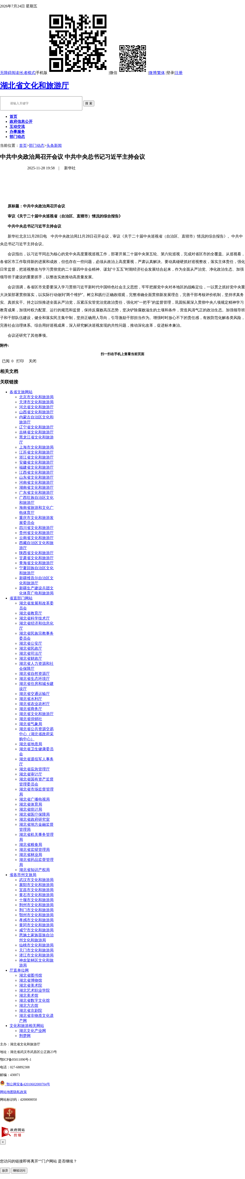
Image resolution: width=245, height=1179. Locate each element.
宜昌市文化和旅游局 (36, 890)
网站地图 (6, 1092)
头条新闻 (54, 145)
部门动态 (36, 145)
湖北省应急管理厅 (34, 769)
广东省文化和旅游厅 (36, 492)
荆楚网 (25, 1036)
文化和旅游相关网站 (27, 1026)
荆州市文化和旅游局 (36, 905)
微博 (152, 73)
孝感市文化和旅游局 (36, 920)
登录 (170, 73)
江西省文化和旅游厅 (36, 472)
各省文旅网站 (21, 392)
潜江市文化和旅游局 (36, 955)
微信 (129, 73)
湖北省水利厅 (30, 699)
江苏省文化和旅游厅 (36, 452)
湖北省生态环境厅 (34, 679)
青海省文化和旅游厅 (36, 563)
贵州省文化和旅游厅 (36, 533)
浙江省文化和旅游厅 (36, 457)
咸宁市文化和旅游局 (36, 930)
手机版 (72, 73)
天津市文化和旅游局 (36, 402)
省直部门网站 (21, 598)
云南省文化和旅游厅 (36, 538)
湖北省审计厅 (30, 774)
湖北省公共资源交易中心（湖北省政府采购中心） (36, 734)
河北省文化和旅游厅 (36, 407)
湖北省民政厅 (30, 648)
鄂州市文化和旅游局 (36, 915)
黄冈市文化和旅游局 (36, 925)
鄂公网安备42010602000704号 (25, 1084)
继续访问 (19, 1170)
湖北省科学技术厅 (34, 618)
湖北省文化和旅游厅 (34, 85)
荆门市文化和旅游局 (36, 910)
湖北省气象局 (30, 724)
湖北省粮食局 (30, 845)
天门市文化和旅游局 (36, 950)
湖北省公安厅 (30, 643)
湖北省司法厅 (30, 653)
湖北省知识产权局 (34, 870)
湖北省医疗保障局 (34, 814)
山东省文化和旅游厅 (36, 477)
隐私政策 (20, 1092)
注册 (179, 73)
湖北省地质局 (30, 744)
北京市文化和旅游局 (36, 397)
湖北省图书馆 (30, 975)
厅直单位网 (19, 970)
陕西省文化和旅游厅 (36, 553)
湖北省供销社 (30, 719)
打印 (20, 361)
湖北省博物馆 (30, 980)
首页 (23, 145)
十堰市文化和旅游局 (36, 900)
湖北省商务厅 (30, 709)
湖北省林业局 (30, 855)
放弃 (5, 1170)
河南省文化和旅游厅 (36, 482)
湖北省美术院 (30, 985)
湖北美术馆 (28, 995)
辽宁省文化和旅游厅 (36, 427)
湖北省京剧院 (30, 1010)
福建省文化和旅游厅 (36, 467)
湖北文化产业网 (32, 1031)
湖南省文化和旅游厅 (36, 487)
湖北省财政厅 (30, 658)
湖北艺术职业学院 (34, 990)
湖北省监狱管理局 (34, 850)
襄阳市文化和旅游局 (36, 885)
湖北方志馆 (28, 1005)
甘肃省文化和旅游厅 (36, 558)
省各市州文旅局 (23, 875)
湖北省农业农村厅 (34, 704)
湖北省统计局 (30, 809)
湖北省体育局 (30, 804)
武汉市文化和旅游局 (36, 880)
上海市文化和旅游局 (36, 447)
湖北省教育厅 (30, 613)
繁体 (161, 73)
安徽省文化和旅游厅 (36, 462)
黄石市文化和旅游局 (36, 895)
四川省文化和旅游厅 (36, 528)
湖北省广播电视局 (34, 799)
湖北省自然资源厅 (34, 674)
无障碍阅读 (9, 73)
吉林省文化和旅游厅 (36, 432)
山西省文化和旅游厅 (36, 412)
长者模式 (27, 73)
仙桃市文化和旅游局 (36, 945)
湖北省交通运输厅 (34, 694)
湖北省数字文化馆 (34, 1000)
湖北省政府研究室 (34, 819)
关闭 (32, 361)
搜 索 (88, 103)
